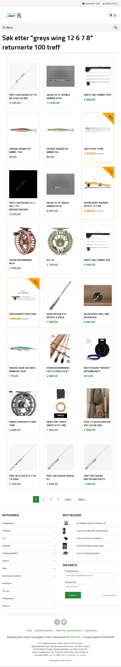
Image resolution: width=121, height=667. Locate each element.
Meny (7, 27)
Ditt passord (70, 582)
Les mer (52, 656)
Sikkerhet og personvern (69, 631)
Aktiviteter (6, 583)
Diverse (5, 606)
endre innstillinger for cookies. (74, 656)
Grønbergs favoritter (11, 576)
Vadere (5, 561)
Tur (3, 538)
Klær (4, 568)
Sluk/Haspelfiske (10, 553)
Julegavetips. (8, 523)
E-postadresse (72, 571)
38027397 (75, 637)
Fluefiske (6, 531)
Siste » (82, 499)
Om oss (5, 591)
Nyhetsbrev (91, 631)
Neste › (69, 499)
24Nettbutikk (65, 661)
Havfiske (6, 546)
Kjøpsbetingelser (44, 631)
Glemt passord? (109, 595)
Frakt (29, 631)
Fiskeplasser (8, 598)
